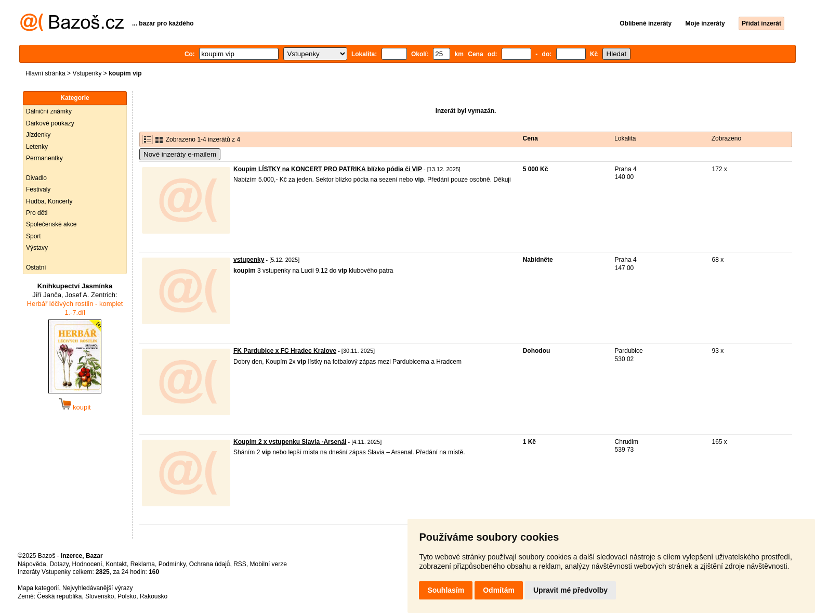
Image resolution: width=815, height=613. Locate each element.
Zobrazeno (726, 138)
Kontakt (116, 564)
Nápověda (32, 564)
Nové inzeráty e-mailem (179, 154)
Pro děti (36, 212)
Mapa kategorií (38, 588)
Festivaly (38, 189)
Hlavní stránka (45, 73)
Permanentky (44, 158)
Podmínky (172, 564)
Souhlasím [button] (445, 590)
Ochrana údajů (209, 564)
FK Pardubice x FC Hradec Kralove (284, 350)
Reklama (142, 564)
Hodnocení (87, 564)
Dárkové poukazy (50, 123)
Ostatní (36, 267)
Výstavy (37, 247)
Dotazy (58, 564)
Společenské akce (51, 224)
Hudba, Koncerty (49, 201)
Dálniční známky (49, 111)
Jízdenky (38, 134)
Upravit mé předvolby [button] (570, 590)
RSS (239, 564)
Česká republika (59, 596)
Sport (33, 236)
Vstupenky (86, 73)
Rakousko (153, 596)
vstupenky (248, 259)
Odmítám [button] (499, 590)
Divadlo (36, 178)
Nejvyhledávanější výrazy (97, 588)
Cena (530, 138)
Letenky (37, 146)
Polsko (126, 596)
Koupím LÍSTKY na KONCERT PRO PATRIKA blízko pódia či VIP (327, 169)
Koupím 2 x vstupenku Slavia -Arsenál (289, 441)
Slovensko (99, 596)
